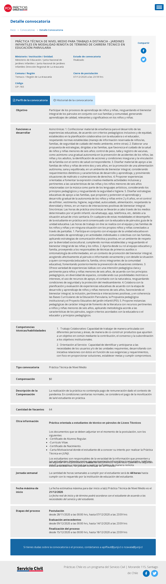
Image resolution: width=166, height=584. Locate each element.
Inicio (13, 29)
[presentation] (30, 100)
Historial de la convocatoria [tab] (73, 100)
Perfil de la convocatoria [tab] (30, 100)
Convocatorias (27, 29)
